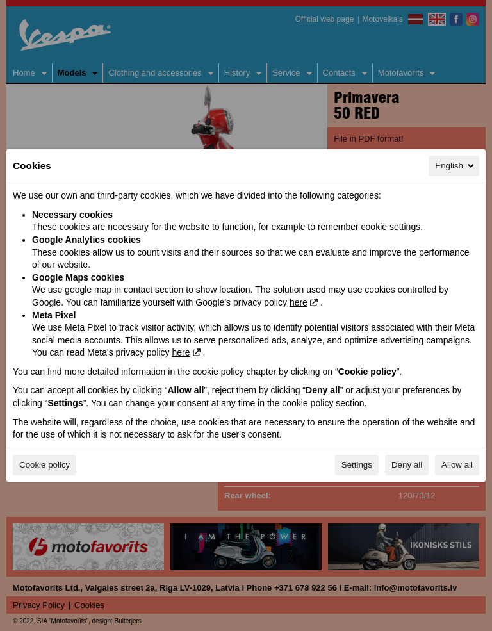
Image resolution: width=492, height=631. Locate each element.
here (299, 302)
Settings (356, 465)
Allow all (457, 465)
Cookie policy (44, 465)
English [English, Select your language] (455, 166)
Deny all (406, 465)
